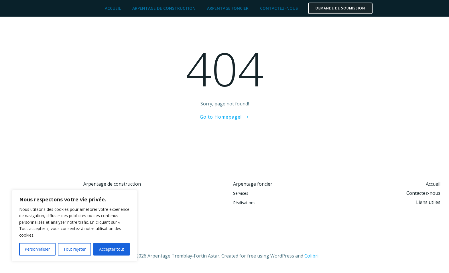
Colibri (311, 256)
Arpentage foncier (228, 8)
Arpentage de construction (164, 8)
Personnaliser (37, 249)
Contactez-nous (279, 8)
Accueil (113, 8)
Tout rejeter (74, 249)
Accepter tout (111, 249)
